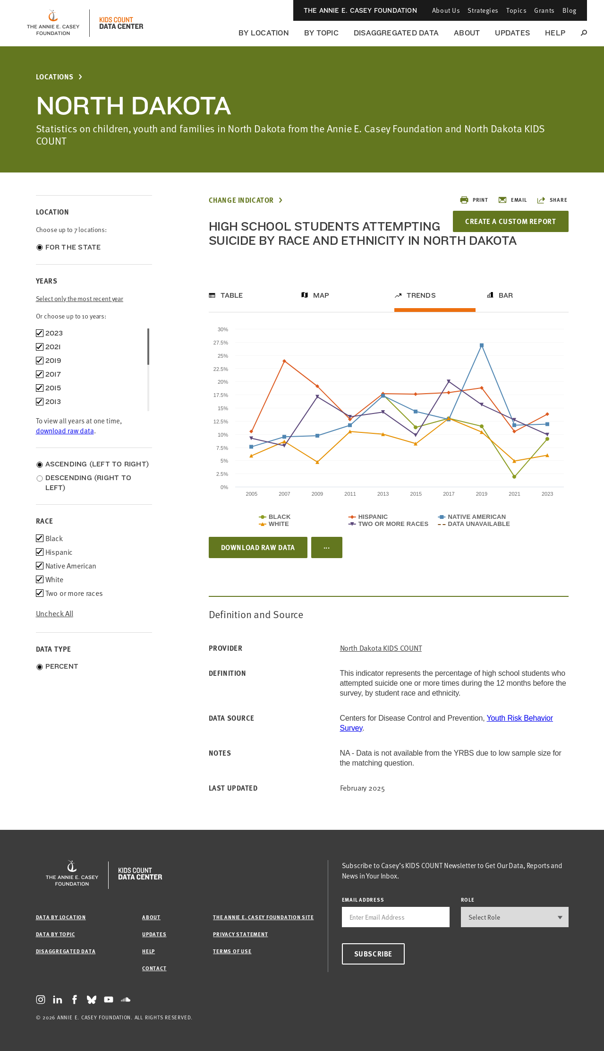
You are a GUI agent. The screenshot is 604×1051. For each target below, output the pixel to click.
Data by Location (61, 917)
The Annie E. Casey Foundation (360, 10)
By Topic (321, 32)
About (467, 32)
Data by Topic (55, 934)
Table (232, 295)
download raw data (65, 430)
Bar (506, 295)
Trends (421, 295)
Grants (544, 10)
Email (512, 200)
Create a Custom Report (510, 221)
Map (321, 295)
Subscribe (373, 953)
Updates (512, 32)
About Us (446, 10)
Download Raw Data (258, 547)
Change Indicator (241, 200)
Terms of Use (232, 951)
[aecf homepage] (53, 23)
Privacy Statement (240, 934)
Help (555, 32)
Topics (516, 10)
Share (552, 200)
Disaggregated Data (396, 32)
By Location (263, 32)
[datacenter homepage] (121, 23)
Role (468, 899)
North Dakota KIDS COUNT (381, 648)
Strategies (483, 10)
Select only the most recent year (80, 298)
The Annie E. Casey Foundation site (263, 917)
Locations (55, 77)
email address (363, 899)
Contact (154, 968)
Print (473, 200)
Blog (569, 10)
